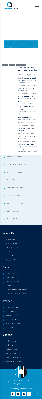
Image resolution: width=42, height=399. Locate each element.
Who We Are (11, 240)
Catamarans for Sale (14, 361)
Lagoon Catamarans (14, 172)
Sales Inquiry (11, 341)
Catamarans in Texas (15, 188)
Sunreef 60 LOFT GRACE (27, 123)
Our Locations (11, 244)
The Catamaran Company (25, 381)
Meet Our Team (12, 248)
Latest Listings (12, 273)
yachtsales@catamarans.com (21, 389)
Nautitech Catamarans (15, 203)
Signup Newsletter (13, 353)
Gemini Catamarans (25, 117)
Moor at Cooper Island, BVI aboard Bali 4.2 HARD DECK (27, 98)
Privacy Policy (11, 256)
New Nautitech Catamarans (16, 290)
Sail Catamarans (13, 211)
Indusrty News (11, 349)
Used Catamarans (13, 195)
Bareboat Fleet (12, 307)
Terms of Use (11, 260)
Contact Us (10, 252)
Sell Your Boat (11, 345)
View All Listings (12, 281)
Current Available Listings (16, 164)
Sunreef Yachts (12, 180)
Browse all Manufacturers (16, 294)
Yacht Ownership (12, 319)
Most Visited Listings (14, 357)
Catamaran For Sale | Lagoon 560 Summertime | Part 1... (27, 146)
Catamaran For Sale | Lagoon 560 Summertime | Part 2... (27, 70)
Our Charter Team (13, 323)
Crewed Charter (12, 315)
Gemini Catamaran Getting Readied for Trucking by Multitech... (27, 80)
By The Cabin (11, 311)
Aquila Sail (10, 286)
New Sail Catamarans (15, 219)
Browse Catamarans (14, 156)
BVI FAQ (9, 327)
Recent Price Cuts (13, 277)
